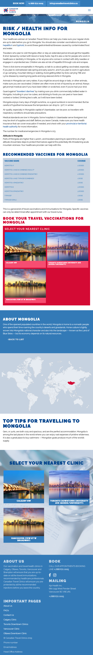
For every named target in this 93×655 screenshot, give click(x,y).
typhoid (20, 45)
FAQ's (6, 610)
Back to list (16, 339)
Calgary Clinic (10, 619)
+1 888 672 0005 (35, 3)
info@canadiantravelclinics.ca (64, 3)
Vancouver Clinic (11, 629)
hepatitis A (7, 45)
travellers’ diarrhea (25, 91)
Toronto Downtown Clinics (16, 624)
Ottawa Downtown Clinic (15, 633)
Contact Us (9, 615)
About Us (8, 606)
